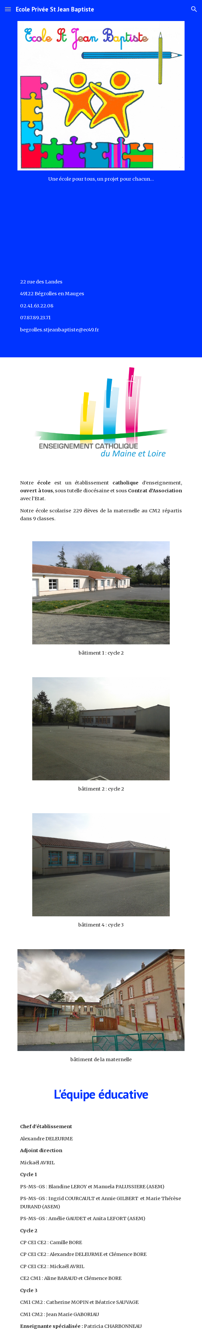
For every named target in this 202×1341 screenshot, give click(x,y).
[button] (8, 9)
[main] (100, 179)
